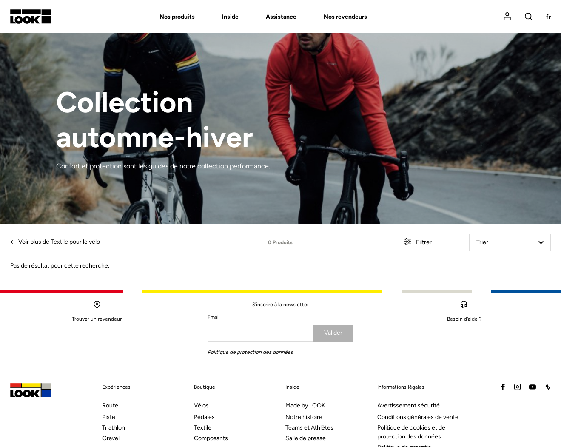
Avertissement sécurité (408, 405)
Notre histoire (303, 417)
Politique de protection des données (250, 352)
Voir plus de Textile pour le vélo (55, 241)
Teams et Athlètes (309, 427)
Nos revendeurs (345, 16)
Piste (108, 417)
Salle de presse (305, 438)
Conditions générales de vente (417, 417)
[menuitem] (163, 16)
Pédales (204, 417)
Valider (333, 332)
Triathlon (113, 427)
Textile (202, 427)
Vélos (201, 405)
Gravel (111, 438)
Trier (510, 242)
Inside (230, 16)
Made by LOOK (305, 405)
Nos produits (177, 16)
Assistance (281, 16)
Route (110, 405)
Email (214, 317)
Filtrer (418, 242)
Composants (211, 438)
